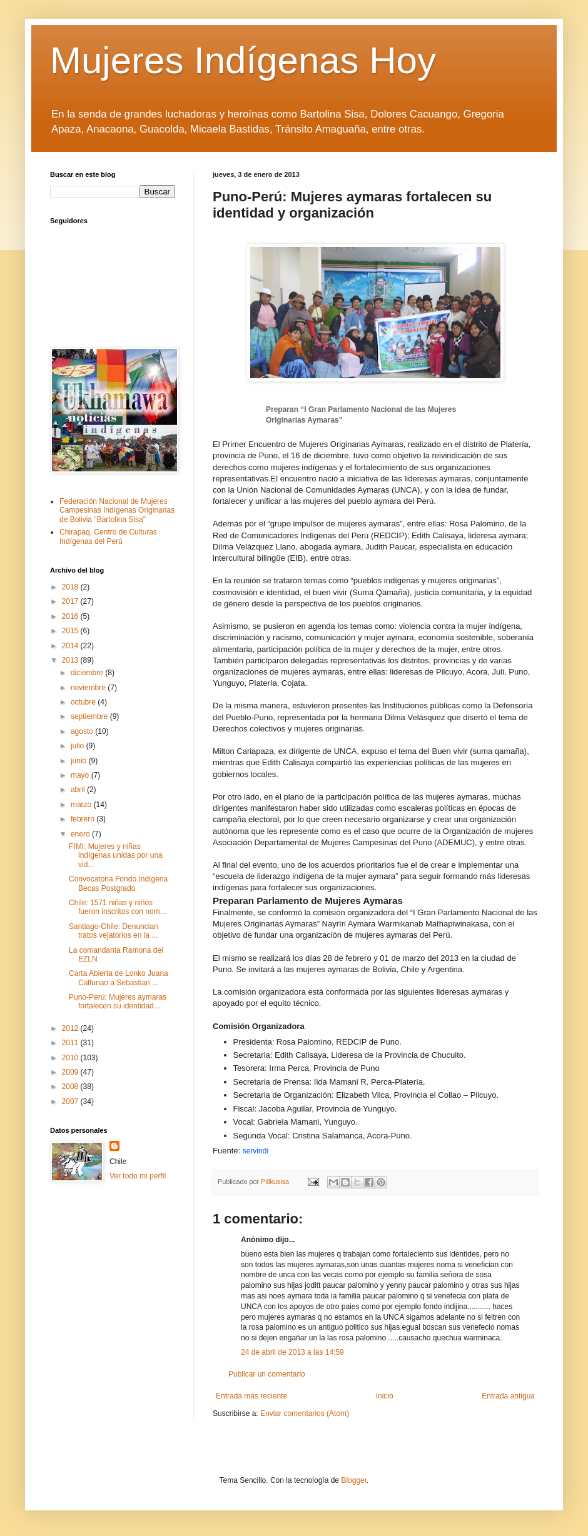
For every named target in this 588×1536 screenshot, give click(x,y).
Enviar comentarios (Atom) (304, 1413)
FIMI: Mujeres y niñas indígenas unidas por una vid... (116, 855)
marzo (82, 804)
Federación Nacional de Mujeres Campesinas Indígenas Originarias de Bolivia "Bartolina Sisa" (117, 510)
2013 (71, 660)
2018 (71, 587)
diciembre (88, 672)
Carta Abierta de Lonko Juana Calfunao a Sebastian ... (118, 977)
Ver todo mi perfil (137, 1176)
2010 (71, 1057)
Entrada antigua (508, 1396)
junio (80, 760)
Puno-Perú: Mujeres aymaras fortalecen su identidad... (117, 1001)
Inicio (384, 1396)
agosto (83, 731)
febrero (83, 819)
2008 (71, 1086)
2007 (71, 1101)
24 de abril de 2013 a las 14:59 (292, 1352)
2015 (71, 630)
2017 (71, 601)
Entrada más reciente (251, 1396)
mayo (81, 775)
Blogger (354, 1480)
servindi (255, 1151)
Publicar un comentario (266, 1374)
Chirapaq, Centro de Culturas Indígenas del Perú (108, 536)
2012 (71, 1028)
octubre (84, 702)
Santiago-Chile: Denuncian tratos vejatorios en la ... (113, 931)
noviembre (89, 687)
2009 (71, 1072)
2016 (71, 616)
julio (78, 745)
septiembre (90, 716)
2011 (71, 1042)
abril (79, 789)
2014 (71, 645)
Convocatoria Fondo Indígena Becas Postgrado (118, 883)
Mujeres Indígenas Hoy (243, 60)
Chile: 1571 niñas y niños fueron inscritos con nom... (117, 907)
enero (81, 834)
